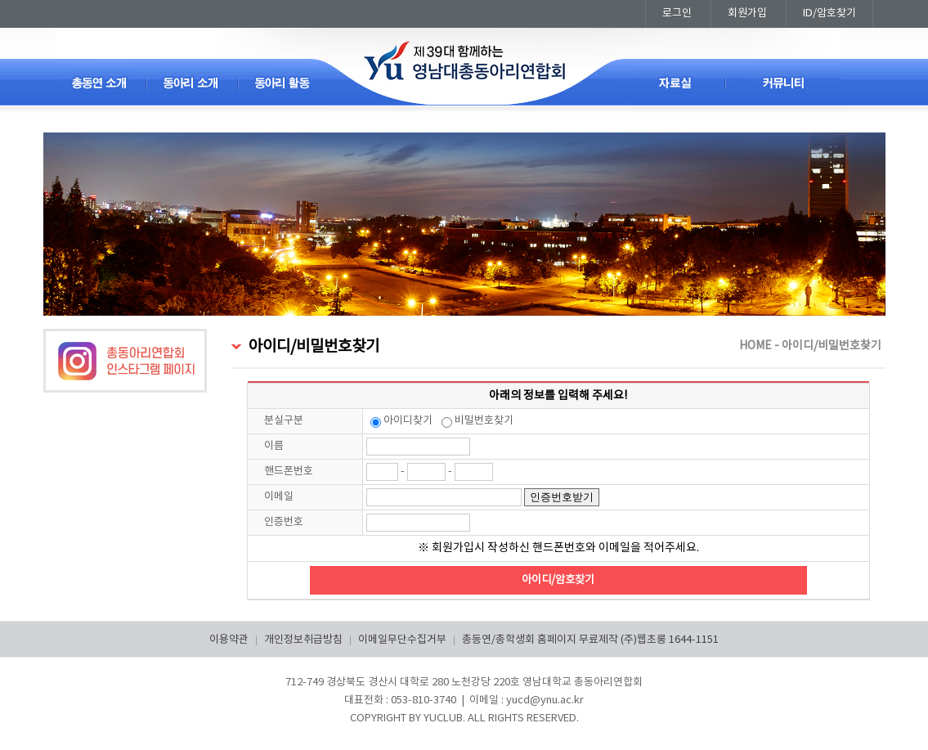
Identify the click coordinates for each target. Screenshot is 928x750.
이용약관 (229, 640)
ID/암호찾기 (829, 13)
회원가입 (747, 13)
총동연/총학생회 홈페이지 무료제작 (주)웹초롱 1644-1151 (590, 640)
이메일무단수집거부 (402, 640)
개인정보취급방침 (303, 640)
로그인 (677, 13)
